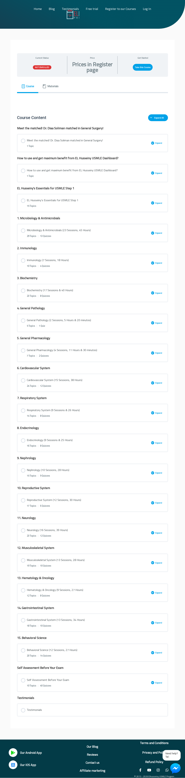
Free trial (92, 9)
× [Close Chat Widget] (179, 765)
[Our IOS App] (13, 764)
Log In (147, 9)
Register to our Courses (120, 9)
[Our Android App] (13, 752)
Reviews (92, 754)
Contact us (92, 762)
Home (38, 9)
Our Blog (92, 746)
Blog (52, 9)
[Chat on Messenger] (175, 768)
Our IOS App (28, 765)
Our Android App (31, 753)
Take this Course (143, 67)
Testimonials (70, 9)
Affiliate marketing (92, 770)
